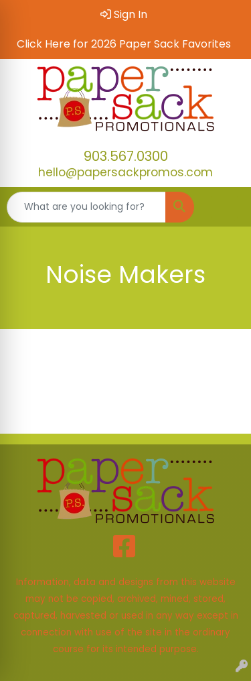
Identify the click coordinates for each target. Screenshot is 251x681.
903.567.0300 (126, 156)
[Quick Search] (86, 207)
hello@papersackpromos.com (125, 172)
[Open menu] (224, 207)
